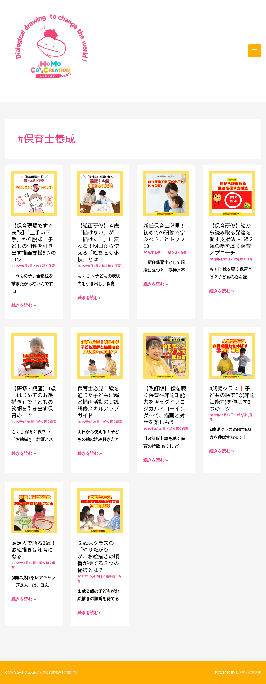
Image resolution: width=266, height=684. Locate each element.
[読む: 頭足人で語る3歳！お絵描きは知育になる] (34, 510)
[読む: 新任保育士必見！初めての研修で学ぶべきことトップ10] (166, 192)
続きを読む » (23, 305)
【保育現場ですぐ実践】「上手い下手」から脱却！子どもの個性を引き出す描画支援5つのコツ (33, 242)
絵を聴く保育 (45, 266)
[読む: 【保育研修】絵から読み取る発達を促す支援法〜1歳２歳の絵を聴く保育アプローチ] (232, 192)
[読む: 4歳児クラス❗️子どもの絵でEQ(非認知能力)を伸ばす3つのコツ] (232, 355)
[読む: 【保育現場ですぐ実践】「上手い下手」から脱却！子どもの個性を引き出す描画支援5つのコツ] (34, 192)
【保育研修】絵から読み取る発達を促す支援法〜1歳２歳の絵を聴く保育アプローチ (231, 239)
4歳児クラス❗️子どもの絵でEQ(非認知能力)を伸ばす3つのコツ (232, 398)
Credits (70, 672)
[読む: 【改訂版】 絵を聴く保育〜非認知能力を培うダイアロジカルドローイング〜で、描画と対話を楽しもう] (166, 355)
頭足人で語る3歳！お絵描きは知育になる (33, 549)
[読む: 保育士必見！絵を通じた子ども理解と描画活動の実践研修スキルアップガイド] (100, 355)
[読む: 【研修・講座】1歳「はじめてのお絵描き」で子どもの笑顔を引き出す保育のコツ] (34, 355)
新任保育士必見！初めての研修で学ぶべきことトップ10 (164, 235)
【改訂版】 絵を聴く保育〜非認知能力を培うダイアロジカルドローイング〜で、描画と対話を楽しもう (164, 405)
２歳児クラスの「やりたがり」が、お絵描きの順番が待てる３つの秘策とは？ (98, 556)
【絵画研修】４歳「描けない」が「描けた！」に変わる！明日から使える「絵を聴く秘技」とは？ (98, 242)
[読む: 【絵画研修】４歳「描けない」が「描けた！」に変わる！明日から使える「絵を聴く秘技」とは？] (100, 192)
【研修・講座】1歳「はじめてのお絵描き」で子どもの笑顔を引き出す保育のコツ (33, 401)
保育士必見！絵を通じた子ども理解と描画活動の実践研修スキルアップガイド (98, 401)
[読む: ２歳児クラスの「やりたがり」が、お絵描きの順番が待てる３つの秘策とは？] (100, 510)
